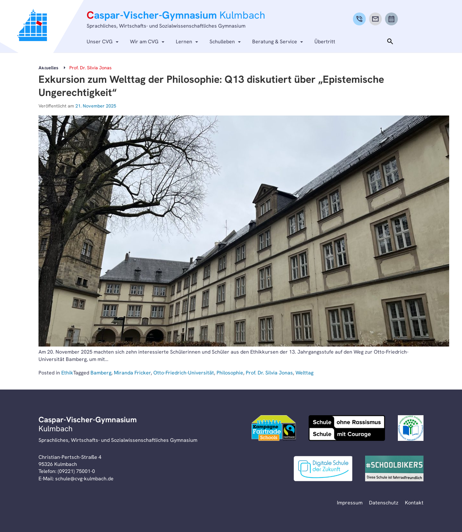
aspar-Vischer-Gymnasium (176, 15)
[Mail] (375, 19)
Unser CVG (100, 41)
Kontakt (414, 502)
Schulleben (222, 41)
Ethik (67, 372)
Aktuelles (48, 68)
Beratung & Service (274, 41)
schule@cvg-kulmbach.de (84, 478)
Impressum (350, 502)
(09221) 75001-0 (76, 471)
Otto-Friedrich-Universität (183, 372)
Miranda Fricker (132, 372)
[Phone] (359, 19)
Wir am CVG (144, 41)
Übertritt (324, 41)
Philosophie (230, 372)
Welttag (304, 372)
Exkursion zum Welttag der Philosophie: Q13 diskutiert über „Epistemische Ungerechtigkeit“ (211, 86)
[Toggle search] (390, 42)
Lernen (184, 41)
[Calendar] (391, 19)
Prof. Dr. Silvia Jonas (269, 372)
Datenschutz (383, 502)
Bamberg (100, 372)
